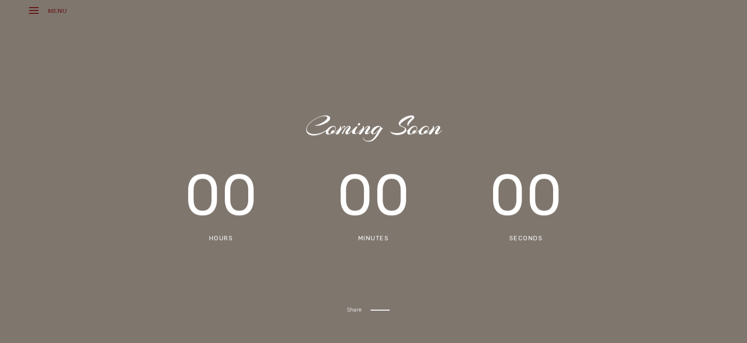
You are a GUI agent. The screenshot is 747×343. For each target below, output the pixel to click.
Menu (48, 10)
